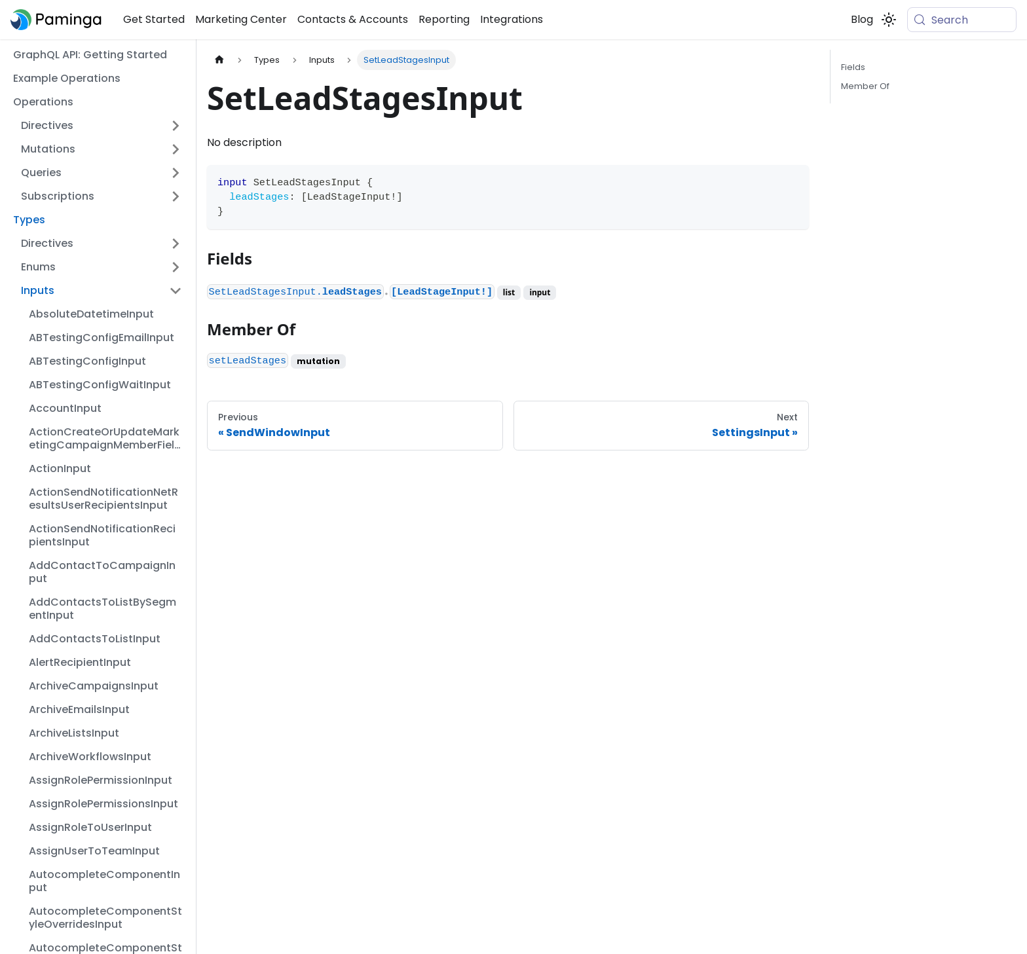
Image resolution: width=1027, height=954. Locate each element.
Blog (862, 19)
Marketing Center (241, 19)
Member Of (865, 86)
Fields (853, 67)
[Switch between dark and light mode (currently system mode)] (888, 19)
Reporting (444, 19)
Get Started (154, 19)
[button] (101, 125)
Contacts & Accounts (352, 19)
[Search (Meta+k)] (962, 19)
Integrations (511, 19)
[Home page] (219, 60)
